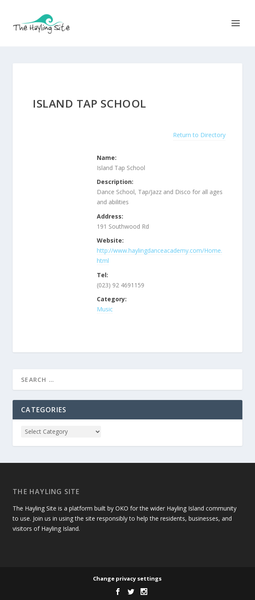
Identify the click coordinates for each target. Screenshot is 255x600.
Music (105, 309)
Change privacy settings (127, 578)
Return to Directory (199, 135)
